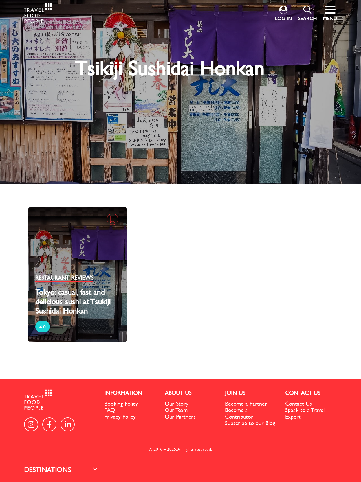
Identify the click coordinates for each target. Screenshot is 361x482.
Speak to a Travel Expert (305, 413)
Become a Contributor (239, 413)
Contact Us (298, 403)
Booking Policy (121, 403)
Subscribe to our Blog (250, 423)
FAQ (109, 410)
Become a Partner (246, 403)
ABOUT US (178, 393)
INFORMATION (123, 393)
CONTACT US (302, 393)
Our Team (176, 410)
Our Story (176, 403)
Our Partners (180, 416)
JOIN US (235, 393)
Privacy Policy (120, 416)
